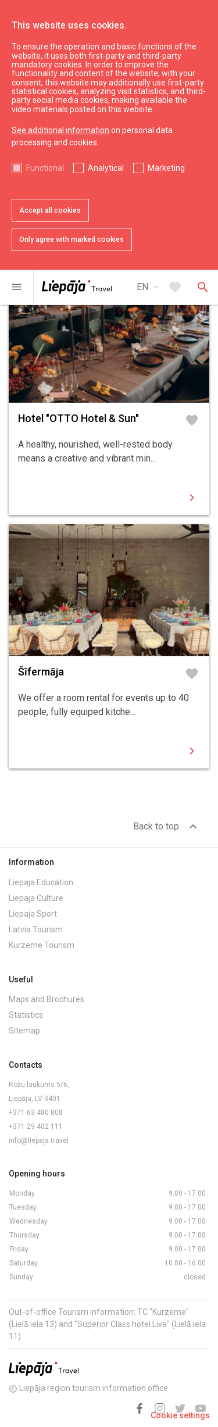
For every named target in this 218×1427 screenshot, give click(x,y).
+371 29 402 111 (36, 1126)
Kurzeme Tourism (41, 945)
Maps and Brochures (46, 999)
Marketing (166, 168)
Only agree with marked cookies (71, 239)
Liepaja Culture (36, 898)
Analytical (106, 168)
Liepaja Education (41, 882)
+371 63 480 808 (36, 1112)
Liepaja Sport (33, 913)
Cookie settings (180, 1415)
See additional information (60, 130)
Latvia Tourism (36, 929)
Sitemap (24, 1030)
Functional (45, 168)
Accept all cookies (50, 210)
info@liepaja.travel (39, 1140)
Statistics (26, 1015)
